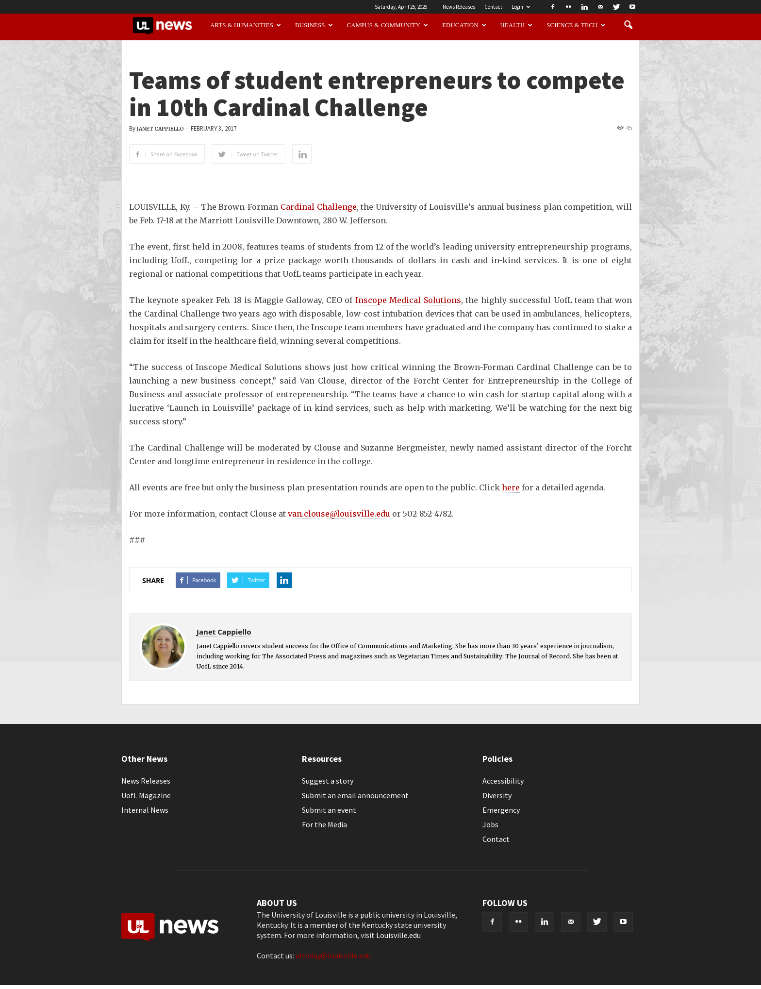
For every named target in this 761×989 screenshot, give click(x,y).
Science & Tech (575, 25)
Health (516, 25)
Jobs (490, 824)
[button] (628, 25)
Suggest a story (327, 781)
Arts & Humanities (245, 25)
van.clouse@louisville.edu (339, 514)
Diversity (497, 795)
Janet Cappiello (160, 129)
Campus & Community (388, 25)
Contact (493, 6)
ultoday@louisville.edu (333, 955)
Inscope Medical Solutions (408, 300)
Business (314, 25)
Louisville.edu (398, 935)
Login (521, 6)
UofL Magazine (146, 795)
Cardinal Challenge (319, 207)
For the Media (324, 824)
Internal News (144, 810)
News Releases (459, 6)
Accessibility (503, 781)
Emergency (501, 810)
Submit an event (329, 810)
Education (464, 25)
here (511, 487)
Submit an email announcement (355, 795)
